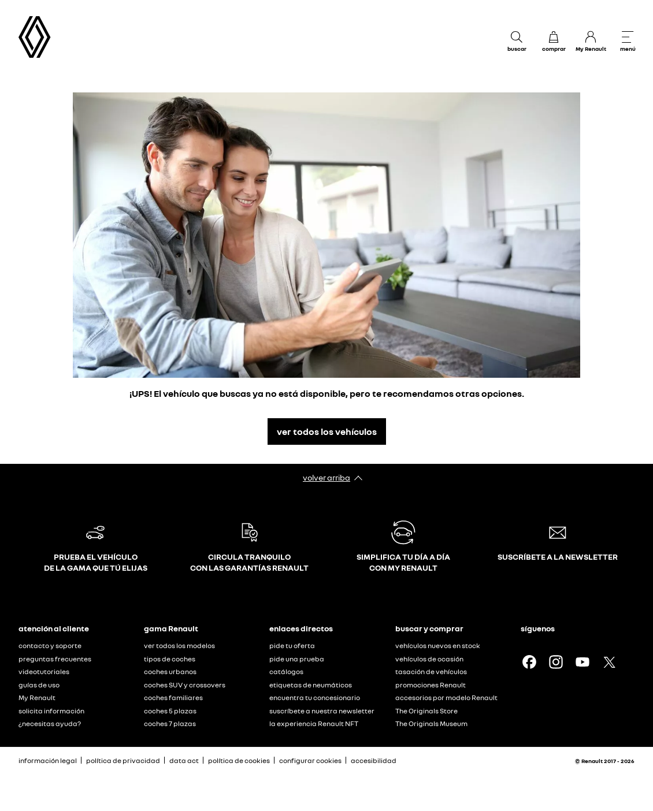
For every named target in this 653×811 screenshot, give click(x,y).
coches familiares (173, 697)
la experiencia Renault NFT (313, 723)
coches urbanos (170, 671)
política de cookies (239, 760)
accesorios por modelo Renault (446, 697)
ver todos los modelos (179, 645)
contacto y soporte (49, 645)
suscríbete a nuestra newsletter (321, 710)
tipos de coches (169, 658)
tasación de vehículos (431, 671)
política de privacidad (123, 760)
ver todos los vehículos (327, 431)
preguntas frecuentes (54, 658)
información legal (47, 760)
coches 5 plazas (170, 710)
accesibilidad (373, 760)
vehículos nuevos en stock (437, 645)
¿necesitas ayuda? (49, 723)
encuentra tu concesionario (314, 697)
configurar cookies (310, 760)
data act (184, 760)
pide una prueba (296, 658)
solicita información (51, 710)
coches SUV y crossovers (184, 684)
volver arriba (326, 477)
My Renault (36, 697)
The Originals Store (426, 710)
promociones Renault (430, 684)
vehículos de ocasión (429, 658)
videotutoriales (43, 671)
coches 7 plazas (170, 723)
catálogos (286, 671)
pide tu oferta (292, 645)
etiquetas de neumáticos (310, 684)
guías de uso (39, 684)
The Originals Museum (431, 723)
